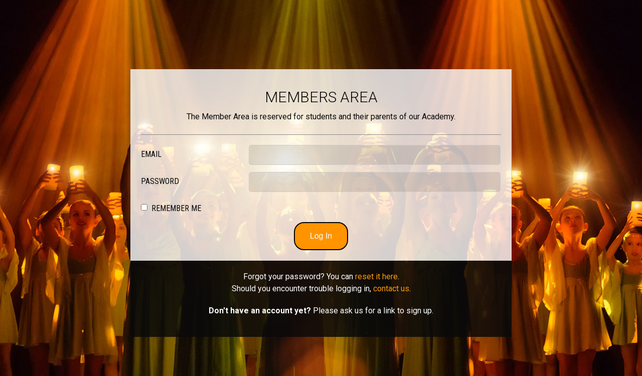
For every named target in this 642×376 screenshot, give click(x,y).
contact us (391, 288)
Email (151, 154)
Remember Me (176, 208)
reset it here (376, 276)
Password (160, 181)
